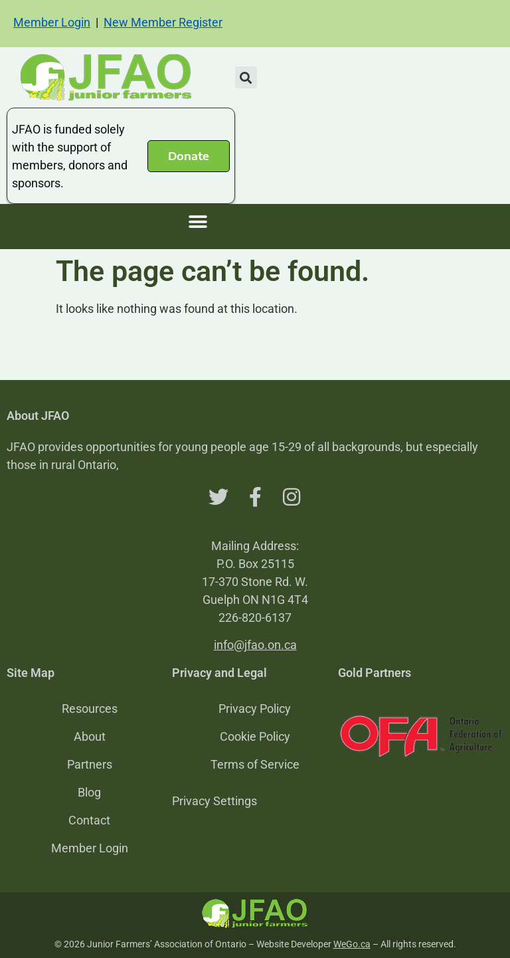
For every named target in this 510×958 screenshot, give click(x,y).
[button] (246, 77)
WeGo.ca (352, 944)
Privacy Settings (214, 801)
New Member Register (163, 22)
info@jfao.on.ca (255, 645)
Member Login (51, 22)
